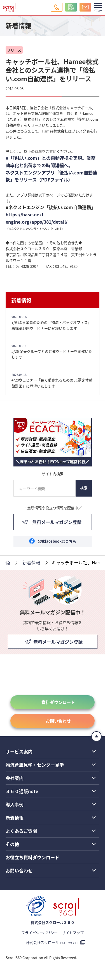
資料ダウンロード (58, 702)
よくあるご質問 (21, 830)
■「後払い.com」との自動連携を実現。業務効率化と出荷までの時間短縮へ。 (50, 161)
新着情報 (21, 300)
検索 (83, 487)
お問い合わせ (58, 721)
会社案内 (15, 778)
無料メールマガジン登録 (56, 522)
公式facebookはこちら (57, 541)
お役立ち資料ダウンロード (32, 857)
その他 (12, 844)
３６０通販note (22, 791)
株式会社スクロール (52, 942)
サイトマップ (73, 932)
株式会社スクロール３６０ (52, 922)
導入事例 (15, 804)
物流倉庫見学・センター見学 (35, 764)
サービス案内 (19, 751)
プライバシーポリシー (39, 932)
